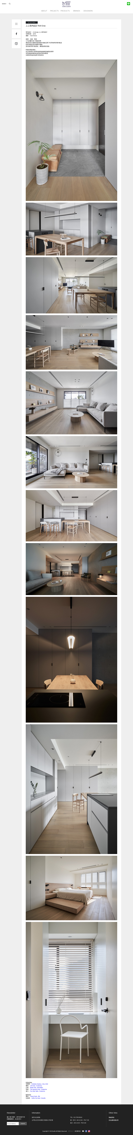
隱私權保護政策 (113, 1120)
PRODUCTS (65, 11)
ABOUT (44, 11)
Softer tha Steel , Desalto (39, 1098)
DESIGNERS (88, 11)
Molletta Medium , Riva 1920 (40, 1084)
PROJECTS (54, 11)
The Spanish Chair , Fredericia (38, 1089)
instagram (89, 1131)
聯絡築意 (111, 1117)
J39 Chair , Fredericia (36, 1086)
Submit (23, 1123)
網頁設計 (71, 1131)
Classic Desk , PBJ (35, 1096)
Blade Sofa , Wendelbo (36, 1087)
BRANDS (76, 11)
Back (16, 23)
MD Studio (66, 4)
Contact (83, 1131)
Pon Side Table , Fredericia (37, 1091)
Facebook (86, 1131)
